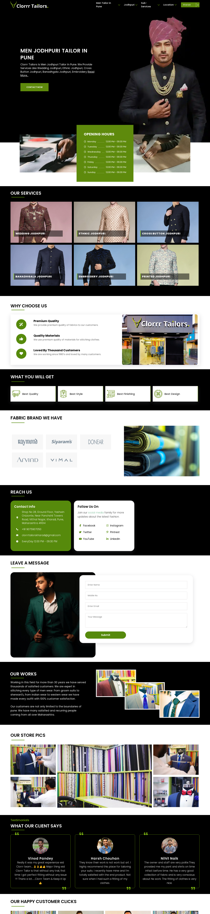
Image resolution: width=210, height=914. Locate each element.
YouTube (86, 539)
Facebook (86, 525)
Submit (105, 635)
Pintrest (112, 532)
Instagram (114, 525)
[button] (34, 87)
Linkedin (112, 539)
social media (96, 512)
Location (170, 5)
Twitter (85, 532)
